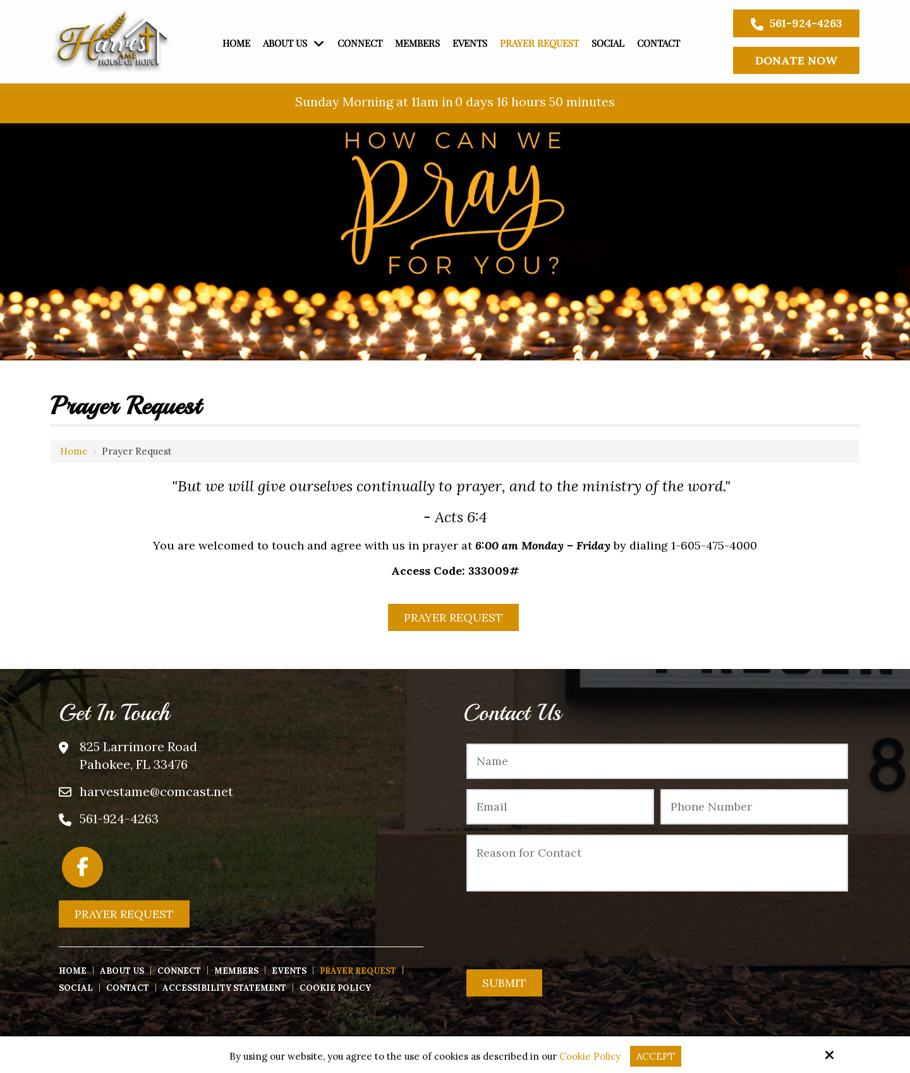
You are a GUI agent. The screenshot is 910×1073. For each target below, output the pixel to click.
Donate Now (796, 60)
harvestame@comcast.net (156, 791)
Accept (655, 1056)
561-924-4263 (796, 23)
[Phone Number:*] (754, 807)
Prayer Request (453, 617)
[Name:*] (657, 761)
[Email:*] (560, 807)
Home (74, 451)
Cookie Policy (590, 1056)
